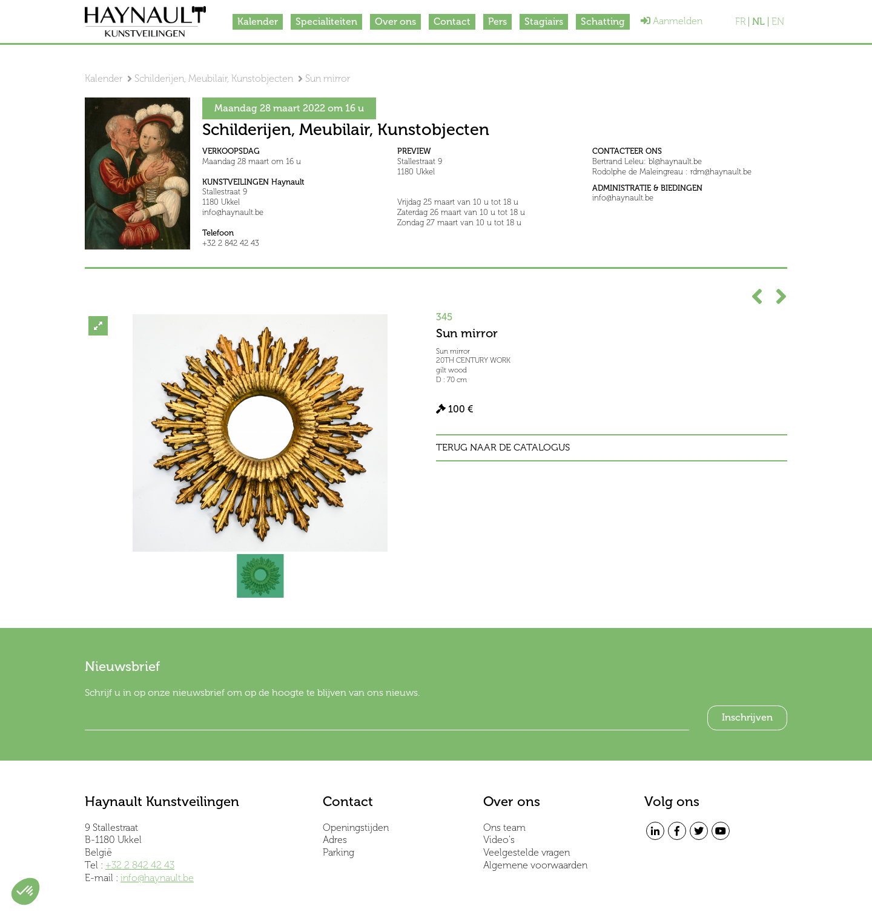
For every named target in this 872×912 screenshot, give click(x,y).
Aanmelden (671, 21)
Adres (335, 839)
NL (758, 22)
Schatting (603, 21)
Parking (338, 852)
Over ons (395, 21)
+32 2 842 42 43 (139, 865)
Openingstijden (356, 827)
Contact (452, 21)
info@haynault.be (157, 878)
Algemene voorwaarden (535, 865)
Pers (497, 21)
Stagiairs (543, 21)
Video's (499, 839)
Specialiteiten (326, 21)
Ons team (504, 827)
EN (777, 22)
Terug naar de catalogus (503, 447)
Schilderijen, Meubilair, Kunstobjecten (213, 78)
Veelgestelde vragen (526, 852)
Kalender (257, 21)
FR (740, 22)
